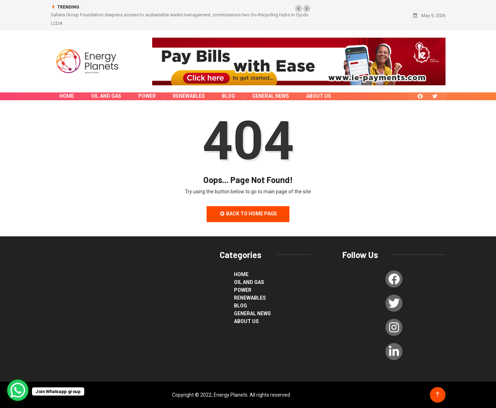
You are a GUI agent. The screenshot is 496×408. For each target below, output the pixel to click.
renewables (189, 96)
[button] (298, 8)
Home (66, 96)
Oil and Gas (106, 96)
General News (270, 96)
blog (228, 96)
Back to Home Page (248, 213)
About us (318, 96)
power (147, 96)
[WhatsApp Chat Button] (17, 390)
